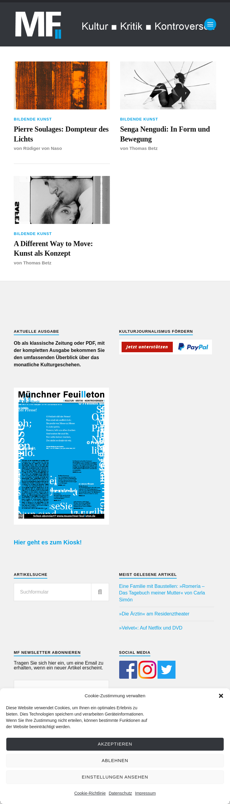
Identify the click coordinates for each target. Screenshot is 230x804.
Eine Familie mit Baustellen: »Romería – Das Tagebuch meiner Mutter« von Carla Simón (162, 594)
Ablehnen (115, 760)
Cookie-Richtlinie (90, 793)
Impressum (145, 793)
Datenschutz (120, 793)
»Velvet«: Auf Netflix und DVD (151, 630)
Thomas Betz (143, 149)
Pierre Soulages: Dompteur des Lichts (57, 134)
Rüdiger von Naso (43, 149)
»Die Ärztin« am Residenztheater (154, 615)
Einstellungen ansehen (115, 776)
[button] (221, 696)
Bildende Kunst (33, 119)
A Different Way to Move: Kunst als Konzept (55, 249)
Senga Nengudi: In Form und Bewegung (167, 134)
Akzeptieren (115, 743)
